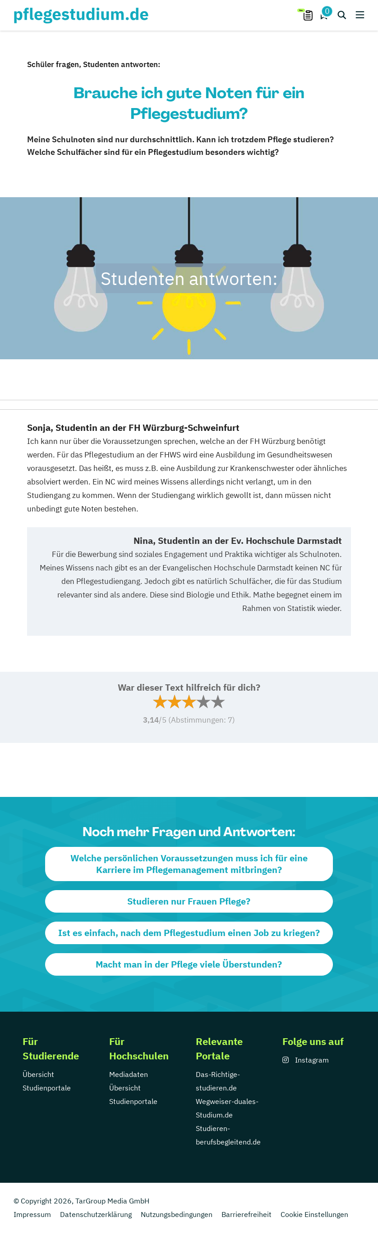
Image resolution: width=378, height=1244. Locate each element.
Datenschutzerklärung (96, 1214)
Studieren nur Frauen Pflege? (188, 901)
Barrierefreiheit (246, 1214)
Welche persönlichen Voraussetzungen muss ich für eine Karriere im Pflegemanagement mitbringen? (189, 864)
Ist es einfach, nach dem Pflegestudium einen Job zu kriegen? (189, 933)
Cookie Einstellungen (314, 1214)
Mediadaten (128, 1074)
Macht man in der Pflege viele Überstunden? (189, 964)
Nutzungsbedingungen (176, 1214)
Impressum (32, 1214)
